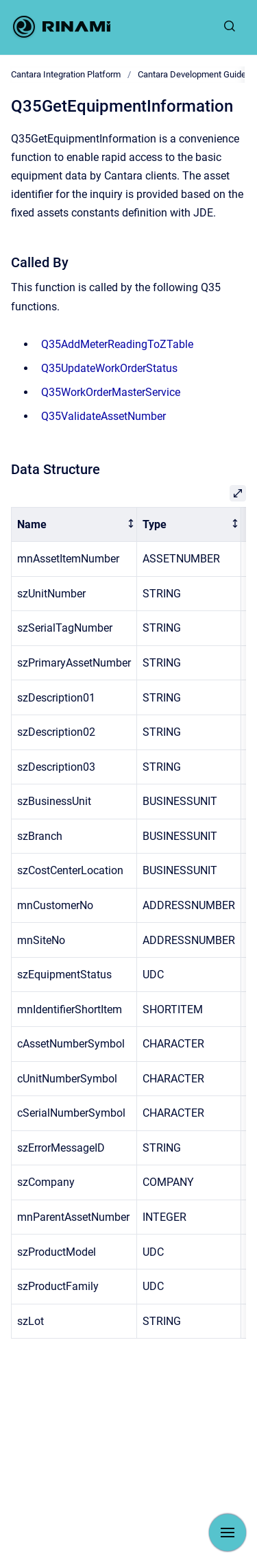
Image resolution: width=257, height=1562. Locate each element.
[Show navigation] (227, 1532)
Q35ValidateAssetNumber (103, 416)
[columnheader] (74, 524)
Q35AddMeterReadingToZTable (117, 344)
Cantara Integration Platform (66, 74)
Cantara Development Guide (192, 74)
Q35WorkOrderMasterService (110, 392)
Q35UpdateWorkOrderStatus (109, 368)
